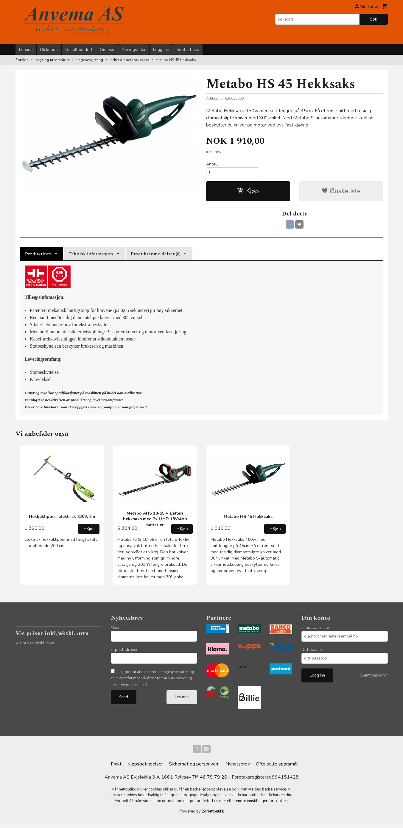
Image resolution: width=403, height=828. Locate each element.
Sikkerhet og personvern (194, 768)
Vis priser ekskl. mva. (35, 646)
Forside (26, 49)
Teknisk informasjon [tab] (91, 256)
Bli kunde (49, 49)
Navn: (116, 630)
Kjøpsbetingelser (145, 768)
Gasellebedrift (78, 49)
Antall (212, 164)
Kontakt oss (188, 49)
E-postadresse (315, 630)
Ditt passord (313, 652)
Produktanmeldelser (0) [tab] (155, 256)
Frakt (116, 768)
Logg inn (161, 49)
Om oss (107, 49)
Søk (373, 19)
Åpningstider (134, 49)
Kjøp (248, 192)
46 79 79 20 (213, 781)
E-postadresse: (125, 652)
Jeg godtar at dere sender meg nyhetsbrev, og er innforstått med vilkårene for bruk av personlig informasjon (152, 681)
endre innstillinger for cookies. (262, 805)
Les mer (182, 700)
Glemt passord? (374, 678)
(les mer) (139, 687)
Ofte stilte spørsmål (277, 768)
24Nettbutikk (213, 815)
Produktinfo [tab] (38, 256)
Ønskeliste (341, 192)
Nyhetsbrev (237, 768)
